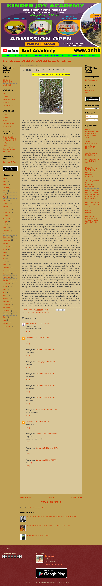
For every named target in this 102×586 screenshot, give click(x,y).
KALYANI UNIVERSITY (52, 55)
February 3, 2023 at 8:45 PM (46, 362)
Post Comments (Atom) (38, 508)
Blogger (72, 582)
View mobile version (51, 502)
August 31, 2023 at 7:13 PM (45, 398)
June (4, 181)
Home (51, 497)
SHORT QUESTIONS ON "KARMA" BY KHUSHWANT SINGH (49, 526)
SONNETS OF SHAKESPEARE (77, 55)
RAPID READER (9, 99)
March (5, 185)
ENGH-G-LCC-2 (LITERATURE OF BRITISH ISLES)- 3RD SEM (9, 148)
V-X (14, 55)
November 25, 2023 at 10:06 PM (47, 448)
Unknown (29, 338)
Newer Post (26, 497)
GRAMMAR (38, 55)
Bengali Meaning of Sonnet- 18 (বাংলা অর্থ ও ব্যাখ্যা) (92, 204)
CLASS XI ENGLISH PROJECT (38, 313)
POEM (5, 117)
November (6, 212)
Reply (28, 331)
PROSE (5, 93)
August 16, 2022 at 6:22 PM (45, 350)
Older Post (76, 497)
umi (27, 422)
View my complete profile (53, 564)
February (6, 203)
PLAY (5, 120)
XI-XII (20, 55)
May (4, 194)
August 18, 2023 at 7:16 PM (45, 374)
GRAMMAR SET (9, 106)
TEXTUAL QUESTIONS (7, 81)
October (6, 188)
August (5, 222)
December (6, 209)
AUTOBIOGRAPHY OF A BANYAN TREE (92, 161)
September (7, 218)
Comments (91, 120)
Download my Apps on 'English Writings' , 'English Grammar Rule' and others (37, 61)
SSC (63, 55)
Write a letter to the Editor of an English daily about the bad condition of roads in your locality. (92, 194)
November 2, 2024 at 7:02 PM (46, 460)
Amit (28, 323)
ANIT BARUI (50, 556)
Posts (89, 116)
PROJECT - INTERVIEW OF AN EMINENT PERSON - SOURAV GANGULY (91, 171)
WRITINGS (7, 85)
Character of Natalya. (89, 211)
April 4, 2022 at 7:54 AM (42, 338)
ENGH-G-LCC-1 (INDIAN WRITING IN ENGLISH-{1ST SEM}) (9, 140)
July (4, 178)
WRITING (29, 55)
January (6, 206)
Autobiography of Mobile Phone (38, 535)
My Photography (91, 80)
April (4, 197)
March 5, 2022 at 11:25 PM (39, 323)
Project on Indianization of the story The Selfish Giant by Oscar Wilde (51, 516)
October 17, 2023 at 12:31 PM (46, 434)
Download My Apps (9, 162)
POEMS (6, 96)
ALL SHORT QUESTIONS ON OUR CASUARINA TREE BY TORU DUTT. (91, 220)
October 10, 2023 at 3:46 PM (39, 422)
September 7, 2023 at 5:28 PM (46, 410)
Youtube (7, 55)
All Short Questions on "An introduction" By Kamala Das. (92, 183)
